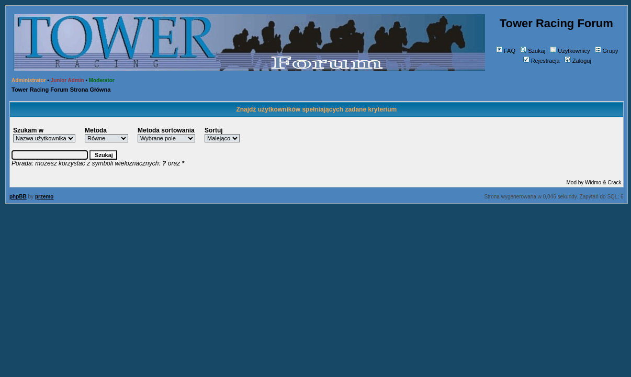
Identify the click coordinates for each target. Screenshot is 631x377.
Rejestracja (541, 61)
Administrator (29, 80)
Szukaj (532, 51)
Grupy (606, 51)
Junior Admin (67, 80)
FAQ (505, 51)
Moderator (102, 80)
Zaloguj (578, 61)
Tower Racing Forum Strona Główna (61, 89)
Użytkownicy (570, 51)
